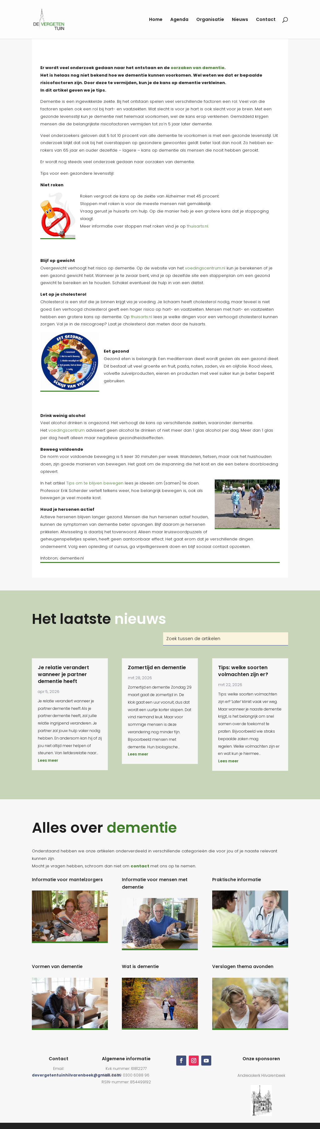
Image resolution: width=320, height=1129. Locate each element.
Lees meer (48, 760)
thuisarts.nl (197, 226)
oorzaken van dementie (197, 68)
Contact (266, 20)
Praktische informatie (236, 879)
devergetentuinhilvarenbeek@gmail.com (76, 1075)
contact (140, 866)
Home (155, 20)
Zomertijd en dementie (157, 667)
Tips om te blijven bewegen (94, 483)
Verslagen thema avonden (242, 966)
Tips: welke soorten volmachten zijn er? (243, 671)
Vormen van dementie (57, 966)
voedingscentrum (66, 430)
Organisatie (210, 20)
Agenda (179, 20)
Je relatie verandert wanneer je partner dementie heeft (63, 674)
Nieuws (240, 20)
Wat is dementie (140, 966)
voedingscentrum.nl (205, 268)
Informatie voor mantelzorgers (67, 879)
